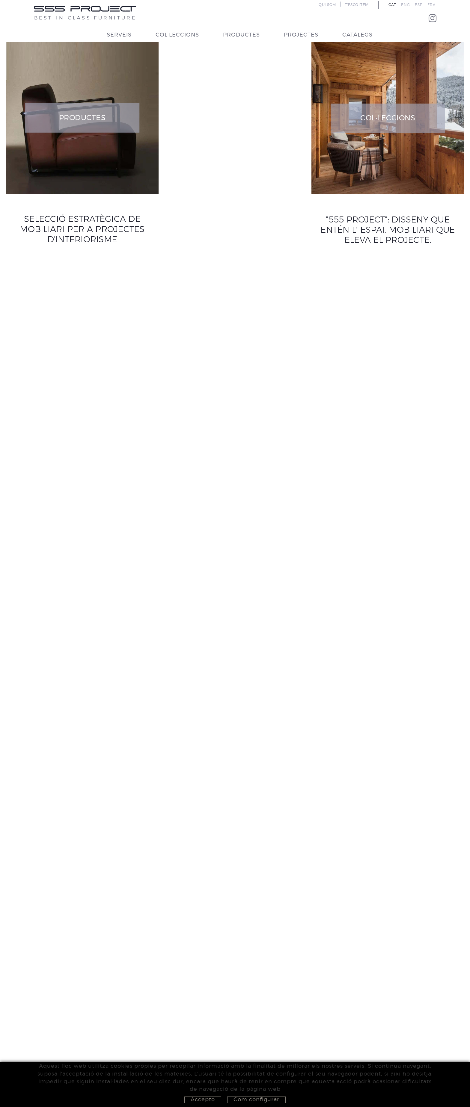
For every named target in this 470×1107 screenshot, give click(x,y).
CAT (392, 5)
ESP (419, 5)
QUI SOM (327, 5)
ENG (405, 5)
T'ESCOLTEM (357, 5)
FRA (431, 5)
